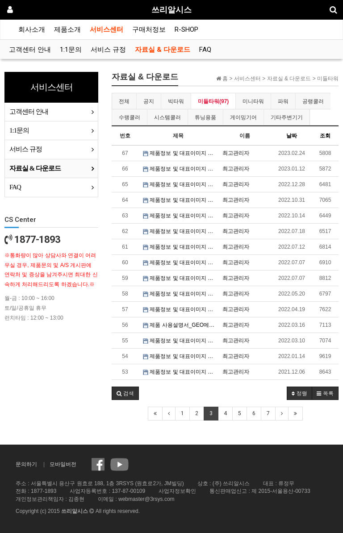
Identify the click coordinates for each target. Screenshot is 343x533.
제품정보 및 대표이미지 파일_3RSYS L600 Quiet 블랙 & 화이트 (180, 278)
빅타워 (176, 101)
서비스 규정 (108, 50)
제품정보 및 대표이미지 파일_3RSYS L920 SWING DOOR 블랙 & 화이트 (180, 309)
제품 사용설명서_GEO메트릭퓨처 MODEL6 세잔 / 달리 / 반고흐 (180, 325)
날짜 (291, 136)
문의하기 (26, 464)
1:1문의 (71, 50)
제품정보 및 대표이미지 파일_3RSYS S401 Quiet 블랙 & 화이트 (180, 184)
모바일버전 (63, 464)
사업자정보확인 (177, 491)
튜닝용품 (205, 117)
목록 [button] (325, 393)
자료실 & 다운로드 (162, 50)
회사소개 (31, 29)
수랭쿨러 (129, 117)
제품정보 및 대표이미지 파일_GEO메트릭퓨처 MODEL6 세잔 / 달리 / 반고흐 (180, 340)
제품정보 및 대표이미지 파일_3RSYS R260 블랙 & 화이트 (180, 153)
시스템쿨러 (167, 117)
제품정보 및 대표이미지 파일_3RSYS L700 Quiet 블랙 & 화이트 (180, 262)
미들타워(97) (213, 101)
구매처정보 (149, 29)
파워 (283, 101)
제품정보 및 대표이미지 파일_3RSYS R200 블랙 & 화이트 (180, 356)
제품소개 (67, 29)
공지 (148, 101)
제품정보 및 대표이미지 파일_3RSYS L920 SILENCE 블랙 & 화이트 (180, 372)
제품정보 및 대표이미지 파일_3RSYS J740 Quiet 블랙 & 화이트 (180, 247)
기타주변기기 (287, 117)
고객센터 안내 (30, 50)
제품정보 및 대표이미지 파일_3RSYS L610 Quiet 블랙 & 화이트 (180, 200)
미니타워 (253, 101)
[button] (125, 393)
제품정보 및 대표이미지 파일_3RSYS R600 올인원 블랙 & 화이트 (180, 294)
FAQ (205, 50)
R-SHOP (186, 29)
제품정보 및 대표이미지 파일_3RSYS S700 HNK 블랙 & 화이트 (180, 231)
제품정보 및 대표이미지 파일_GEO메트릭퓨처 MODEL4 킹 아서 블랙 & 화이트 (180, 169)
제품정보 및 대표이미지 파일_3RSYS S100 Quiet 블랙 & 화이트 (180, 215)
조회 (325, 136)
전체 (124, 101)
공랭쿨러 (313, 101)
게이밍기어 (243, 117)
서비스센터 (106, 29)
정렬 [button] (299, 393)
